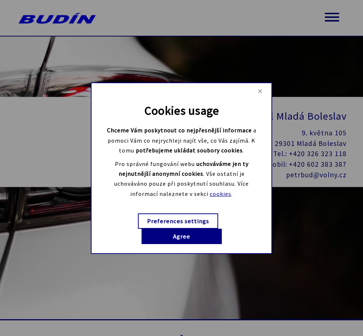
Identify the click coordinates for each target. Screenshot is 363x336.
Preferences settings (178, 221)
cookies (220, 193)
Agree (181, 236)
